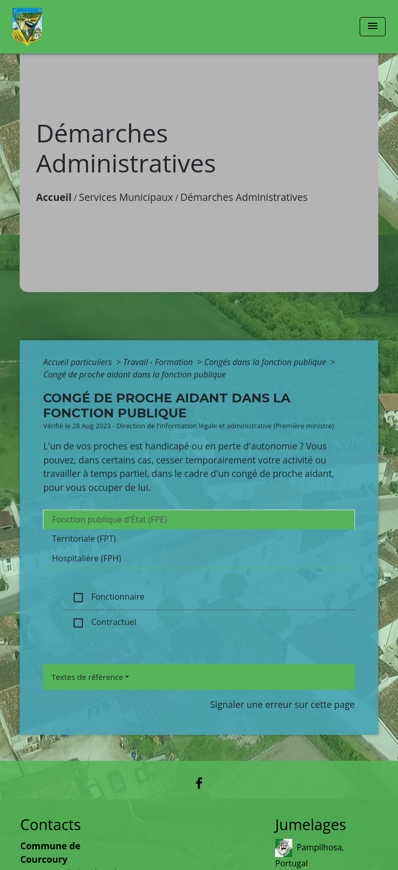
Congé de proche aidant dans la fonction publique (134, 374)
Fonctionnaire (108, 597)
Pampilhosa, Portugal (309, 854)
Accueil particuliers (78, 362)
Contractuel (104, 622)
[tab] (198, 519)
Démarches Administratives (244, 197)
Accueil (54, 197)
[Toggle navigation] (373, 26)
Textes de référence (87, 677)
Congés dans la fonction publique (266, 362)
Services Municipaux (126, 197)
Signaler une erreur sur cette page (282, 704)
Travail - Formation (159, 362)
